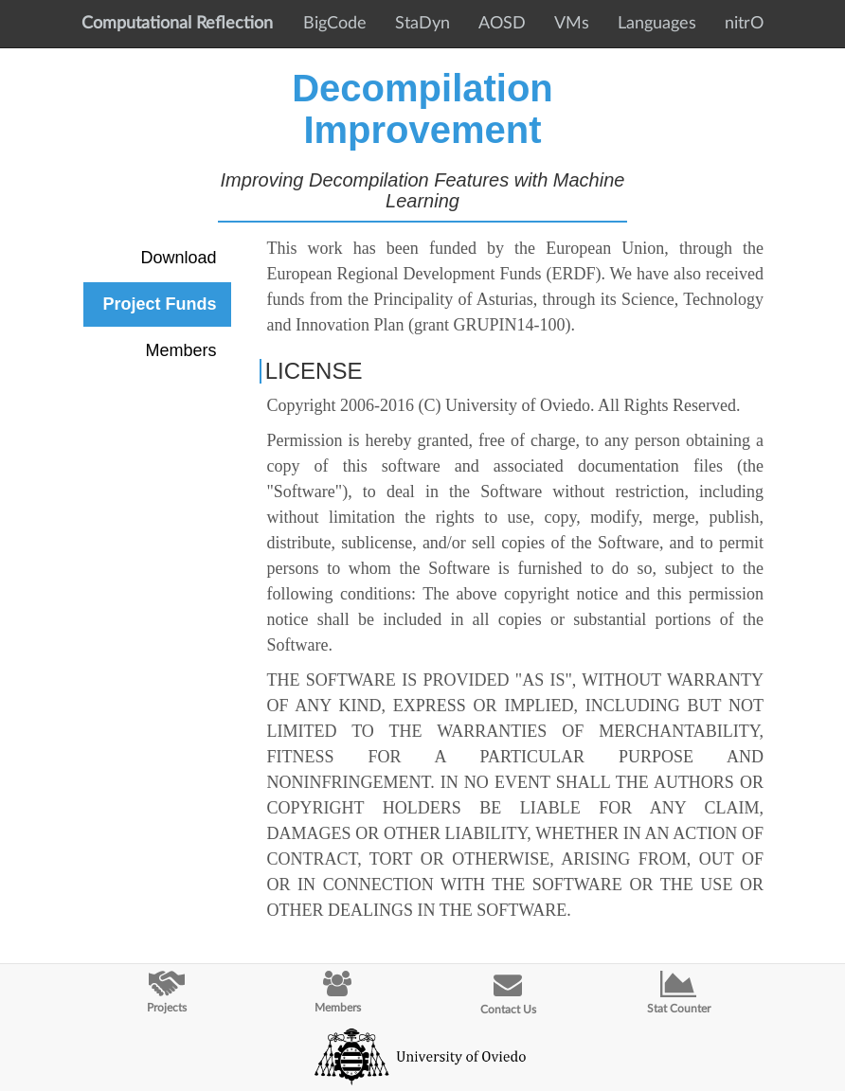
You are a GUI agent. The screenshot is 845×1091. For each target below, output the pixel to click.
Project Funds (159, 304)
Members (180, 350)
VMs (571, 23)
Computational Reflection (177, 23)
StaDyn (422, 23)
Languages (657, 23)
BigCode (335, 23)
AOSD (502, 23)
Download (178, 257)
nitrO (744, 23)
